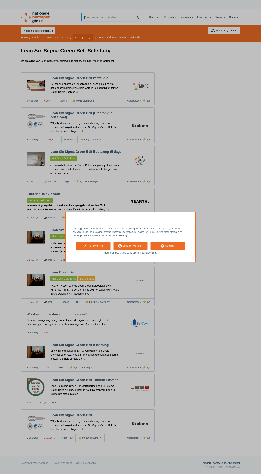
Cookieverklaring (148, 253)
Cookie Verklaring (119, 235)
